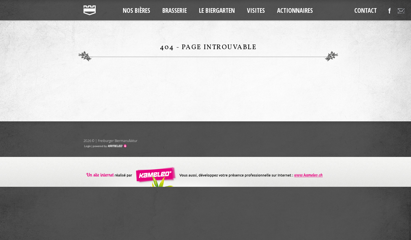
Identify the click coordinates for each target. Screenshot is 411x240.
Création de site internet (205, 172)
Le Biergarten (217, 10)
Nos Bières (136, 10)
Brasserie (174, 10)
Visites (256, 10)
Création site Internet (109, 146)
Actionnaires (295, 10)
